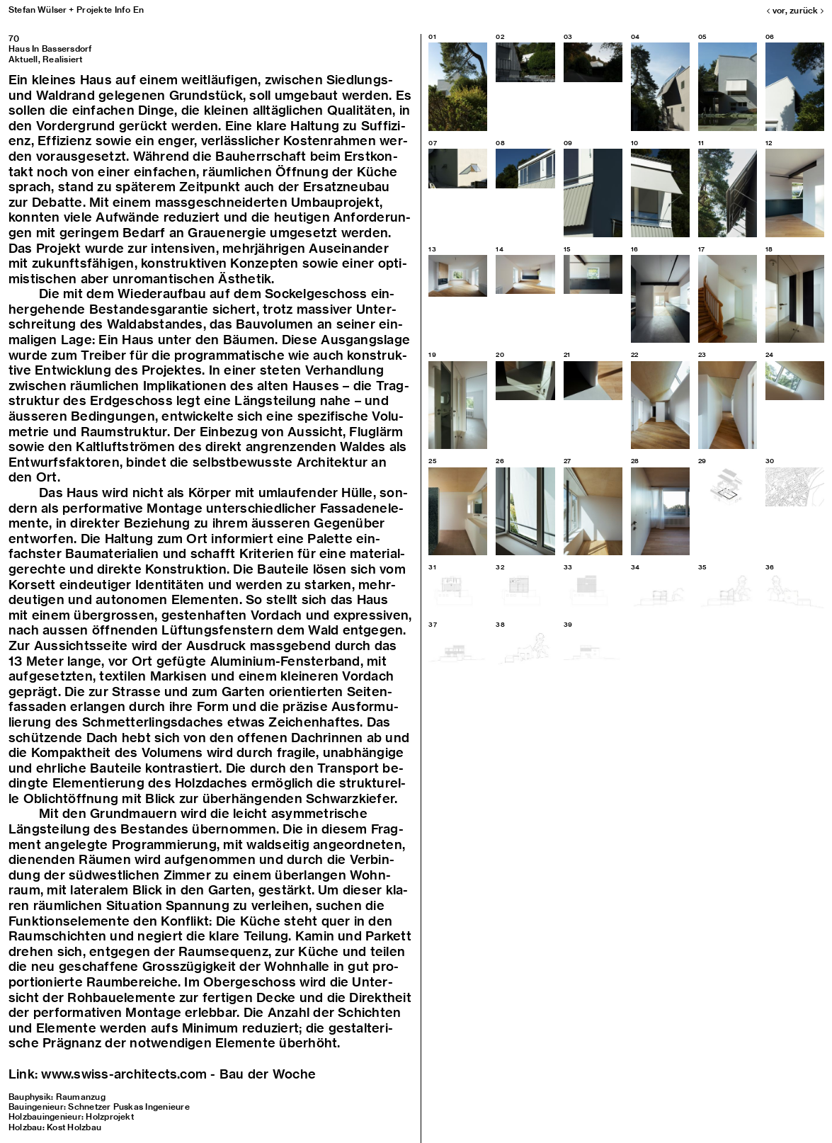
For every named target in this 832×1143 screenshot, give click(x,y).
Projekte (94, 9)
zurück (807, 10)
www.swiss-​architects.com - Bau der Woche (178, 1074)
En (138, 9)
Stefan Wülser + (41, 9)
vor (776, 10)
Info (122, 9)
